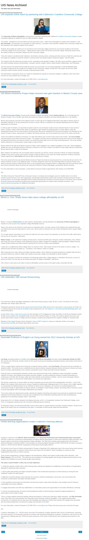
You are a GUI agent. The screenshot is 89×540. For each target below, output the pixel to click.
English (24, 359)
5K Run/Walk (25, 309)
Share (3, 86)
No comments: (33, 84)
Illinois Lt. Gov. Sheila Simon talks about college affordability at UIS (32, 197)
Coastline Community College (67, 36)
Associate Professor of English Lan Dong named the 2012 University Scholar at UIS (40, 337)
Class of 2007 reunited (39, 321)
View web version (42, 535)
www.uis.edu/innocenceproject (10, 183)
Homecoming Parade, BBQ (38, 307)
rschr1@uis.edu (43, 79)
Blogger (45, 538)
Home (41, 532)
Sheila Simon (17, 222)
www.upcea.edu (60, 505)
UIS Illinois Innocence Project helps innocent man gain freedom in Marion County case (41, 93)
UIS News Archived (14, 5)
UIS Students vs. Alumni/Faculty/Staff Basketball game (61, 309)
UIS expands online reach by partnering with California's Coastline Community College (41, 14)
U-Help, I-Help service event (18, 314)
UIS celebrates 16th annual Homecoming (20, 277)
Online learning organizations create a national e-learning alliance (32, 421)
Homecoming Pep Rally (8, 323)
